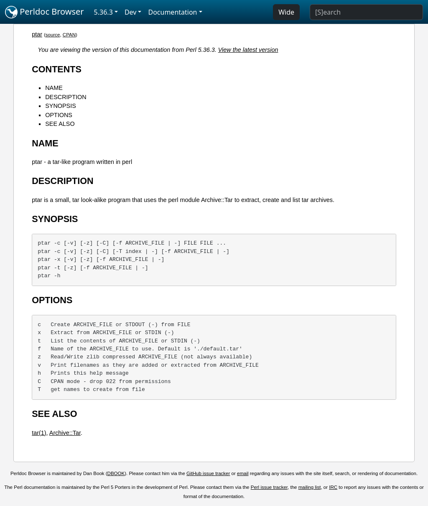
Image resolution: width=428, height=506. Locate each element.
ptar (37, 34)
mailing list (309, 487)
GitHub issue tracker (208, 473)
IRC (333, 487)
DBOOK (116, 473)
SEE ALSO (59, 123)
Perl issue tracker (269, 487)
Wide (286, 12)
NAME (54, 87)
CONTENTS (57, 69)
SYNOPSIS (60, 105)
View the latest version (248, 49)
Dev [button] (131, 12)
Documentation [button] (172, 12)
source (53, 34)
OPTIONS (58, 115)
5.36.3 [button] (103, 12)
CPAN (69, 34)
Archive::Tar (65, 432)
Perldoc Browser (44, 12)
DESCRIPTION (65, 97)
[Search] (366, 12)
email (243, 473)
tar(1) (39, 432)
